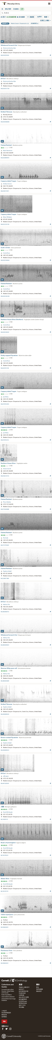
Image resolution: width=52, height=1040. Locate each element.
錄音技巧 (21, 989)
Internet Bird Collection (8, 996)
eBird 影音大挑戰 (24, 997)
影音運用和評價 (23, 991)
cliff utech (6, 776)
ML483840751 (5, 611)
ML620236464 (5, 260)
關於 (38, 985)
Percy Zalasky (7, 502)
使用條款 (4, 1016)
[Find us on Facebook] (3, 1029)
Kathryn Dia (6, 604)
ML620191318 (5, 368)
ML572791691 (5, 545)
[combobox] (27, 13)
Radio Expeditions (7, 994)
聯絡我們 (39, 991)
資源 (20, 985)
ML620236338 (5, 296)
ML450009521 (5, 750)
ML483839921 (5, 645)
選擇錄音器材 (23, 1003)
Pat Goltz (5, 538)
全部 (22, 9)
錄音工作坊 (22, 1005)
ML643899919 (5, 158)
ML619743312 (5, 440)
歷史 (37, 987)
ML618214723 (5, 476)
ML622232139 (5, 224)
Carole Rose (6, 253)
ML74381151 (4, 819)
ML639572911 (5, 191)
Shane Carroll (7, 468)
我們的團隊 (39, 989)
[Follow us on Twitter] (6, 1029)
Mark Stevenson (7, 150)
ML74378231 (4, 855)
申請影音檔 (22, 993)
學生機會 (21, 1007)
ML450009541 (5, 714)
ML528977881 (5, 578)
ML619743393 (5, 404)
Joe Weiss (6, 397)
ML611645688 (5, 509)
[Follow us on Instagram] (10, 1029)
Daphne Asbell (7, 571)
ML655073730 (5, 88)
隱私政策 (4, 1014)
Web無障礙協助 (6, 1012)
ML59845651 (4, 927)
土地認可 (4, 1011)
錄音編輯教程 (23, 999)
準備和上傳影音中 (24, 987)
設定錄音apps (23, 1001)
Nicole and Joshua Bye (9, 48)
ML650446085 (5, 122)
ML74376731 (4, 891)
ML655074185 (5, 55)
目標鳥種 (21, 995)
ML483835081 (5, 681)
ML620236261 (5, 332)
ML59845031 (4, 963)
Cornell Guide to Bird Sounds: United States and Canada (8, 991)
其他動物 (16, 9)
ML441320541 (5, 783)
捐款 (4, 1021)
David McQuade (7, 812)
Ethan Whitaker (7, 217)
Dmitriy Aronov (7, 184)
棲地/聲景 (8, 9)
